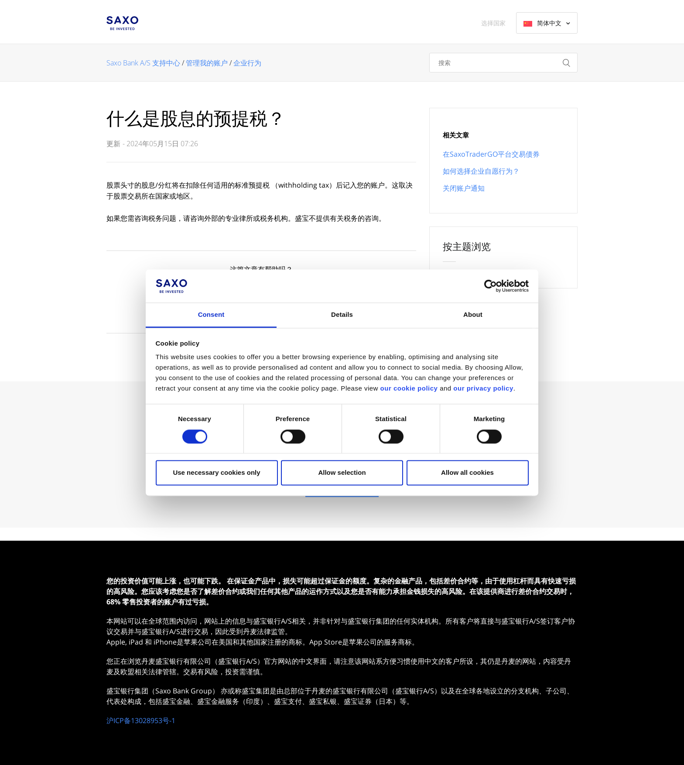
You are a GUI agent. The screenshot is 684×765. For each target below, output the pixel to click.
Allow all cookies (467, 473)
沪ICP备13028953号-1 (140, 720)
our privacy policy (483, 388)
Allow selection (342, 473)
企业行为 (247, 63)
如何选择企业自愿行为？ (481, 171)
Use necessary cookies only (216, 473)
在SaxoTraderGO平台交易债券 (491, 154)
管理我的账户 (207, 63)
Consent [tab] (211, 315)
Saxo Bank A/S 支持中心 (143, 63)
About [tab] (472, 315)
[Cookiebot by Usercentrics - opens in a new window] (490, 285)
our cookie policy (409, 388)
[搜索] (503, 62)
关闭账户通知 (464, 188)
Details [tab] (342, 315)
